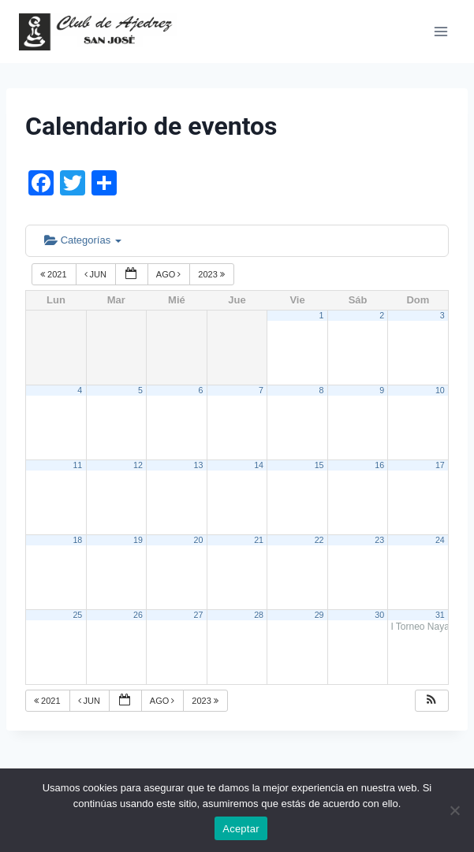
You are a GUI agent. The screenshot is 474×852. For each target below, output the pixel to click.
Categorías (82, 240)
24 (440, 540)
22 (319, 540)
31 (440, 614)
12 (138, 465)
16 (379, 465)
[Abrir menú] (440, 31)
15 (319, 465)
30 (379, 614)
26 (138, 614)
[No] (454, 810)
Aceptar (240, 829)
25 (77, 614)
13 (198, 465)
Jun (97, 274)
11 (77, 465)
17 (440, 465)
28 (258, 614)
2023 (212, 274)
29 (319, 614)
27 (198, 614)
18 (77, 540)
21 (258, 540)
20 (198, 540)
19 (138, 540)
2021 (54, 274)
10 (440, 390)
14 (258, 465)
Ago (170, 274)
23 (379, 540)
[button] (431, 701)
